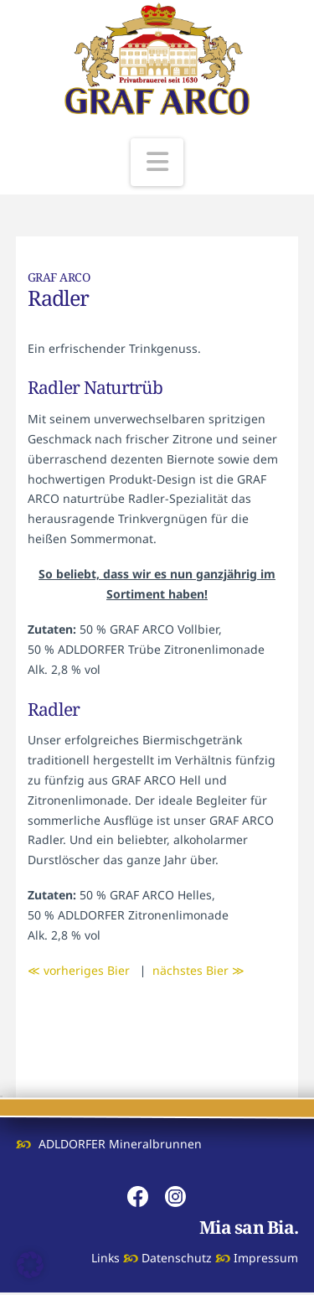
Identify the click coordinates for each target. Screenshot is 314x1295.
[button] (157, 162)
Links (105, 1258)
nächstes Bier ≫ (198, 970)
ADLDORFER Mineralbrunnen (120, 1144)
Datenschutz (177, 1258)
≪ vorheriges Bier (79, 970)
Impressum (266, 1258)
